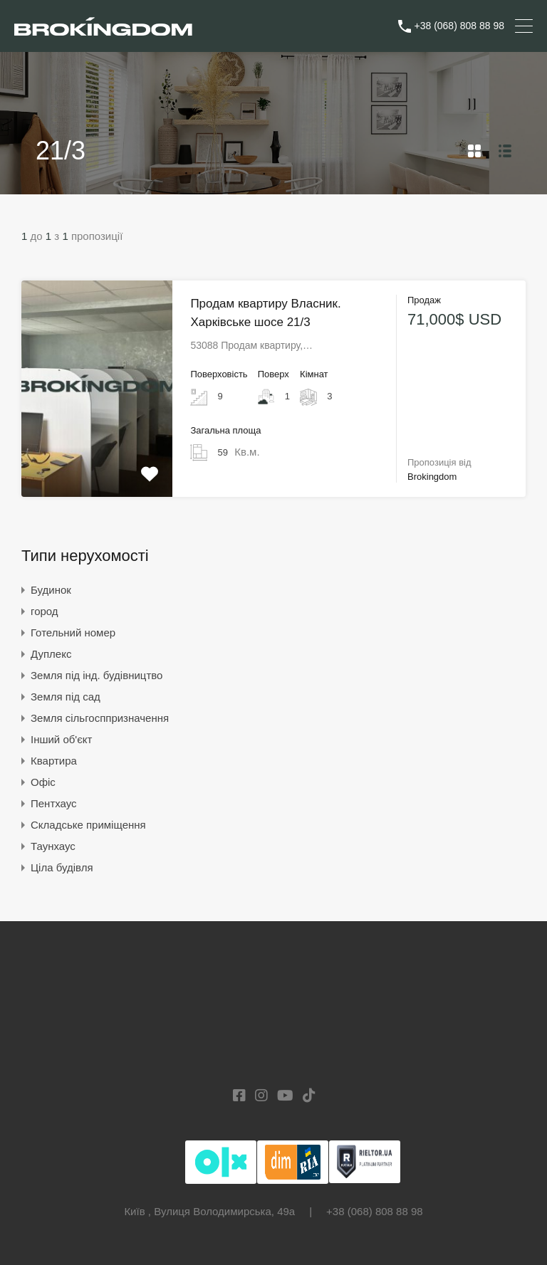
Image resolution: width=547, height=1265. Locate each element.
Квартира (54, 761)
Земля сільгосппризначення (100, 718)
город (44, 611)
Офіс (43, 782)
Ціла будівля (62, 867)
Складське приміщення (88, 825)
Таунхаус (53, 846)
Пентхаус (54, 803)
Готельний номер (73, 632)
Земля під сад (65, 697)
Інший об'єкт (61, 739)
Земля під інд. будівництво (96, 675)
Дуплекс (51, 654)
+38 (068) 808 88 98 (460, 25)
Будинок (51, 590)
